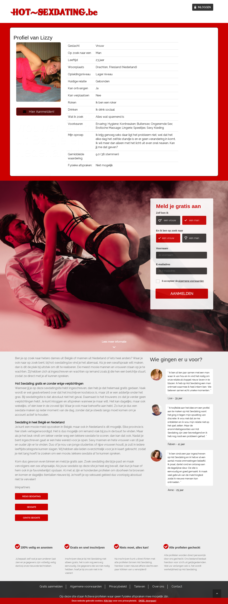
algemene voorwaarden (191, 281)
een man (194, 220)
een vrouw (170, 220)
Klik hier (108, 601)
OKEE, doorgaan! (147, 601)
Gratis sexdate (31, 518)
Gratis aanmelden (51, 586)
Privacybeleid (118, 586)
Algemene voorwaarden (86, 586)
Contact (177, 586)
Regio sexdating (31, 496)
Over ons (158, 586)
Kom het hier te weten (33, 264)
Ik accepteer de (183, 281)
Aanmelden (182, 293)
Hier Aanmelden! (38, 111)
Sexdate (31, 507)
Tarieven (139, 586)
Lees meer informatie (114, 341)
